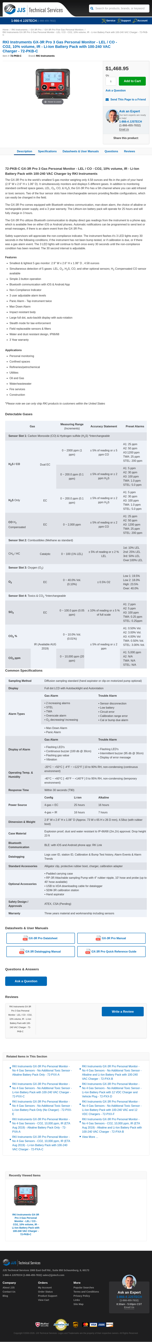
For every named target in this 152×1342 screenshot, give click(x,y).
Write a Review (123, 1011)
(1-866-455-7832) (46, 20)
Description (24, 151)
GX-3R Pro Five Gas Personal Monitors (64, 30)
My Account (45, 1287)
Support (124, 20)
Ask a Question (116, 90)
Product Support (47, 1296)
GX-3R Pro (36, 30)
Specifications (47, 151)
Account (140, 20)
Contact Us (9, 1291)
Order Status (45, 1291)
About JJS (8, 1287)
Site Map (78, 1304)
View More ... (90, 1137)
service (108, 20)
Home (6, 30)
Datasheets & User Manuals (81, 151)
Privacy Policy (81, 1296)
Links (76, 1300)
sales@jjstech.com (53, 1275)
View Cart (43, 1300)
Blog (5, 1296)
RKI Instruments (20, 30)
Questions (111, 151)
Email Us (124, 129)
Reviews (129, 151)
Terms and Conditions (86, 1291)
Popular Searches (83, 1287)
